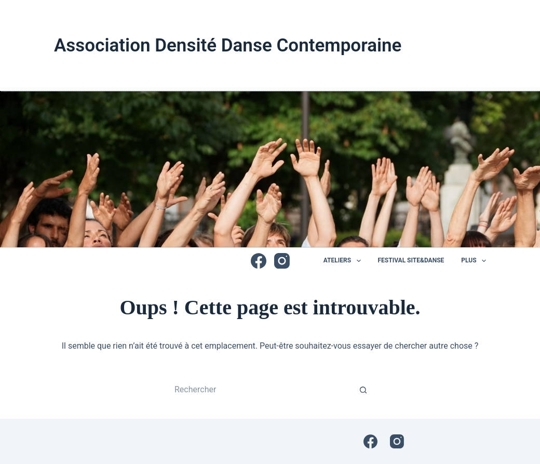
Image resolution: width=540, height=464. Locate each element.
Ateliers (344, 261)
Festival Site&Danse (411, 260)
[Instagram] (282, 261)
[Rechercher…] (259, 389)
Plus (473, 261)
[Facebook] (258, 261)
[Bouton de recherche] (363, 389)
